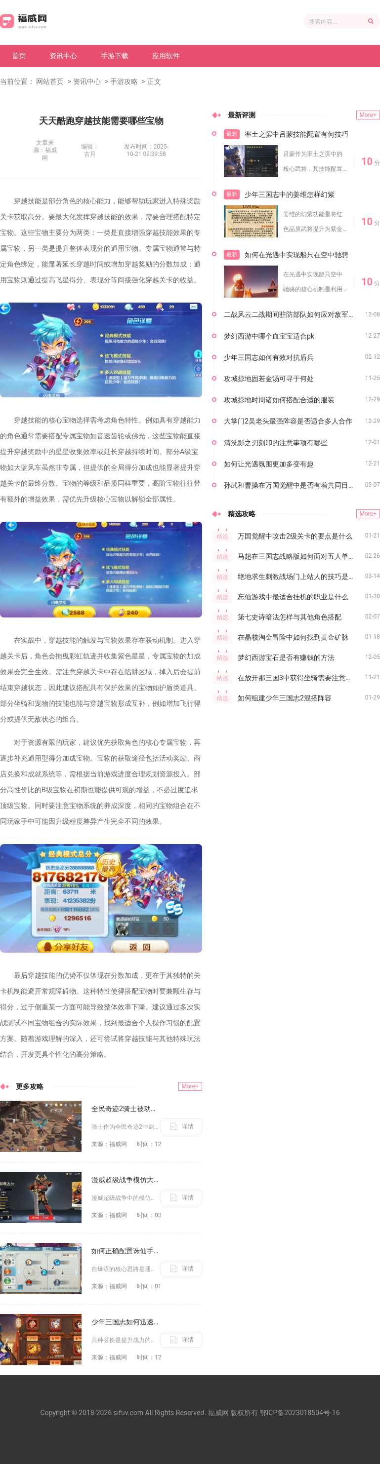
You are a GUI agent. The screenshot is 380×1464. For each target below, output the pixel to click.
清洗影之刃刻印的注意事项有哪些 (276, 443)
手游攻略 (124, 81)
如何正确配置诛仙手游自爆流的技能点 (126, 1251)
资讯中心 (63, 56)
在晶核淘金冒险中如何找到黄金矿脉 (293, 637)
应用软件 (166, 56)
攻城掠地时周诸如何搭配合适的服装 (279, 400)
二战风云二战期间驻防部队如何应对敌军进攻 (293, 314)
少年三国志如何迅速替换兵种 (126, 1322)
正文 (154, 81)
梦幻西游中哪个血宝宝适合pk (269, 336)
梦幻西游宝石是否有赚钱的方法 (286, 657)
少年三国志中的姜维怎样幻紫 (290, 194)
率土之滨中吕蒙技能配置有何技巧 (296, 134)
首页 (19, 56)
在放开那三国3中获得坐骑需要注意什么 (298, 678)
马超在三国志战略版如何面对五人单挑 (296, 556)
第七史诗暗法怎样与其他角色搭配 (289, 617)
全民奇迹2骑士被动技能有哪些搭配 (126, 1109)
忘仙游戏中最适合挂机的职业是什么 (293, 597)
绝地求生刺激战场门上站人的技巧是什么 (300, 576)
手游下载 (114, 56)
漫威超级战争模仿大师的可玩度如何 (126, 1180)
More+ (190, 1086)
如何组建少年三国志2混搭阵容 (285, 698)
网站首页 (50, 81)
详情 (188, 1126)
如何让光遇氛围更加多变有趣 (269, 464)
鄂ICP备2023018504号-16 (300, 1413)
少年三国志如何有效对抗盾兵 (269, 357)
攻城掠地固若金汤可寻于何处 (269, 379)
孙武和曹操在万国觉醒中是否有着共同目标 (289, 485)
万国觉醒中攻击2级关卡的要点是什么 (295, 536)
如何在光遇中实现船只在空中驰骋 (296, 255)
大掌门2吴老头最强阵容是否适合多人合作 (288, 421)
